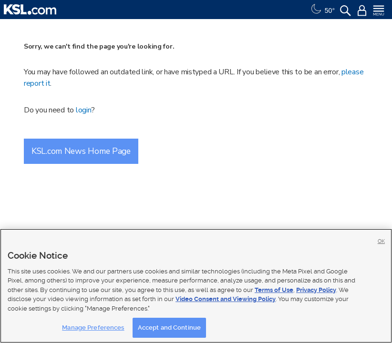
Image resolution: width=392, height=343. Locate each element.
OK (381, 241)
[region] (196, 286)
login (84, 110)
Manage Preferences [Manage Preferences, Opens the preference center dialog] (93, 327)
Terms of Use (274, 289)
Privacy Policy (316, 289)
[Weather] (322, 9)
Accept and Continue (169, 327)
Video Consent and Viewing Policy (225, 299)
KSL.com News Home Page (81, 151)
